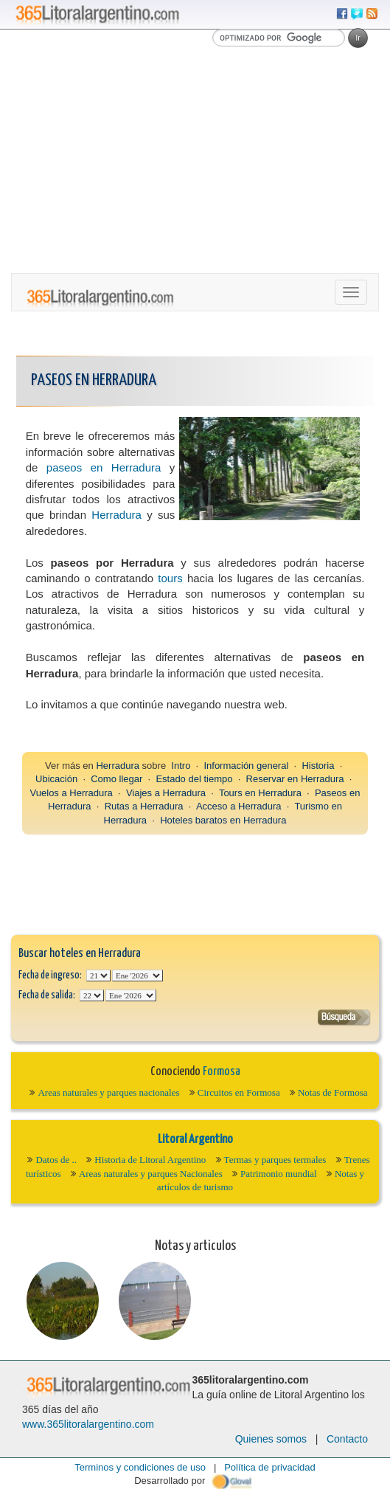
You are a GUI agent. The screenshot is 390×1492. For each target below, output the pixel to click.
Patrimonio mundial (278, 1173)
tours (170, 578)
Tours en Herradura (260, 792)
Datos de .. (56, 1159)
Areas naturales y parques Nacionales (151, 1173)
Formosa (221, 1072)
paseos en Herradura (103, 467)
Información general (245, 765)
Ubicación (56, 778)
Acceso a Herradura (239, 806)
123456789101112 (137, 975)
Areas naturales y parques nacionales (108, 1092)
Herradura (116, 514)
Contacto (347, 1439)
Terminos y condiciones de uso (140, 1467)
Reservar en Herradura (295, 778)
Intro (180, 765)
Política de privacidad (270, 1467)
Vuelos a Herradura (71, 792)
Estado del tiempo (194, 778)
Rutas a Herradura (144, 806)
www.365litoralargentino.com (88, 1424)
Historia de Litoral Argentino (150, 1159)
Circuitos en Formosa (239, 1092)
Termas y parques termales (275, 1159)
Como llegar (116, 778)
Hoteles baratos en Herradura (223, 820)
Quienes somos (271, 1439)
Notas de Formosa (333, 1092)
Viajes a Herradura (166, 792)
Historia (318, 765)
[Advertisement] (195, 162)
